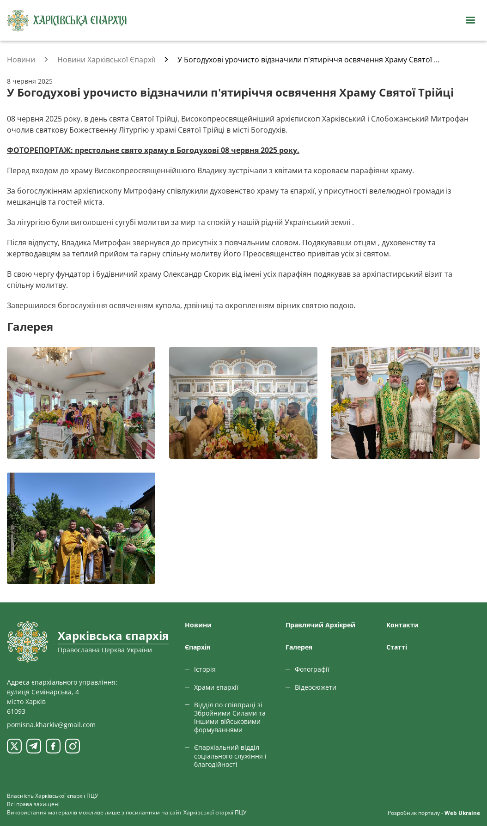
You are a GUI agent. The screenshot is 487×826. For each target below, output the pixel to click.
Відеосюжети (315, 687)
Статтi (396, 647)
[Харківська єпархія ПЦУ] (67, 20)
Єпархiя (197, 647)
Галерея (299, 647)
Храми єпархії (216, 687)
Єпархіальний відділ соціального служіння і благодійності (230, 755)
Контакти (402, 624)
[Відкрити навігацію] (470, 20)
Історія (205, 669)
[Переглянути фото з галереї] (81, 402)
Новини (198, 624)
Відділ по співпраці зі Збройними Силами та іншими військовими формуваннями (230, 717)
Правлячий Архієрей (320, 624)
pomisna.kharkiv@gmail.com (51, 724)
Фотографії (312, 669)
